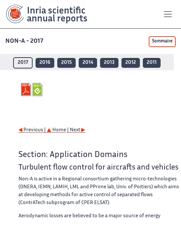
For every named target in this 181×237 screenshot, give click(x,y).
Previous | (32, 130)
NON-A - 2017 (24, 41)
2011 (152, 63)
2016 (44, 63)
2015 (66, 63)
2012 (130, 63)
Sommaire (162, 41)
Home (56, 130)
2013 (109, 63)
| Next (76, 130)
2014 (88, 63)
